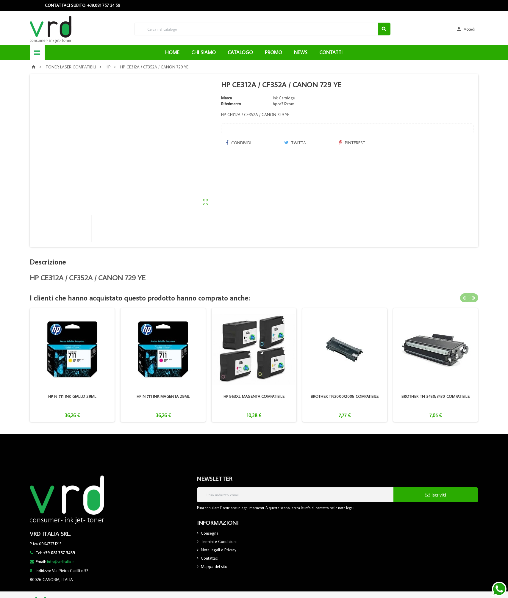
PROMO (273, 52)
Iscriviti (435, 494)
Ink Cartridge (284, 98)
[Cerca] (262, 29)
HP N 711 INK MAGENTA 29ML (163, 396)
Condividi (238, 142)
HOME (172, 52)
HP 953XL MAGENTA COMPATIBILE (254, 396)
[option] (72, 365)
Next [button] (473, 297)
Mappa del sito (214, 566)
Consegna (209, 533)
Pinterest (352, 142)
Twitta (295, 142)
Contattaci (209, 558)
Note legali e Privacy (218, 549)
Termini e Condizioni (219, 541)
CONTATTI (331, 52)
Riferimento (231, 104)
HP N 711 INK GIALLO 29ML (72, 396)
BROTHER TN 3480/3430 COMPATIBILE (435, 396)
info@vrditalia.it (60, 561)
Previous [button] (464, 297)
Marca (226, 98)
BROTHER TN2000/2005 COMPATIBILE (345, 396)
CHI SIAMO (203, 52)
